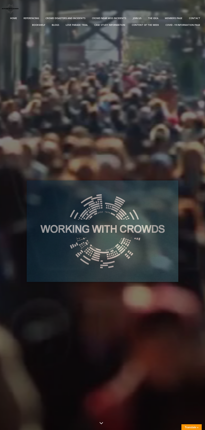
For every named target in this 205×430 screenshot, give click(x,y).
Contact (194, 18)
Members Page (173, 18)
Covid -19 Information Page (183, 24)
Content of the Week (145, 24)
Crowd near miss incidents (109, 18)
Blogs (55, 24)
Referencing (31, 18)
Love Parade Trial (77, 24)
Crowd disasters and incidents (65, 18)
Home (13, 18)
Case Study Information (109, 24)
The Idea (153, 18)
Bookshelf (38, 24)
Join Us (137, 18)
